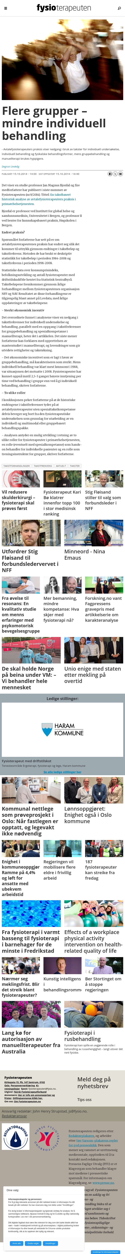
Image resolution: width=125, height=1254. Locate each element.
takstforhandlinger (17, 465)
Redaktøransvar (14, 1116)
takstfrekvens (43, 465)
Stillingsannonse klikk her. (28, 1098)
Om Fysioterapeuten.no (27, 1101)
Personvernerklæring (23, 1085)
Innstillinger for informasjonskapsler (105, 1252)
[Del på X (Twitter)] (115, 173)
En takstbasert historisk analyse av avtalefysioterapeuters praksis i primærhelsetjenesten (39, 199)
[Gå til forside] (64, 8)
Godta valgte (33, 1243)
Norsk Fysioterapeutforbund (30, 1091)
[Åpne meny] (5, 8)
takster (75, 465)
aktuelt (61, 465)
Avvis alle (17, 1243)
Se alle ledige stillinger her (62, 772)
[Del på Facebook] (110, 173)
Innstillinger (51, 1243)
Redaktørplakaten (81, 1136)
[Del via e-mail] (120, 173)
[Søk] (119, 8)
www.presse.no (103, 1183)
